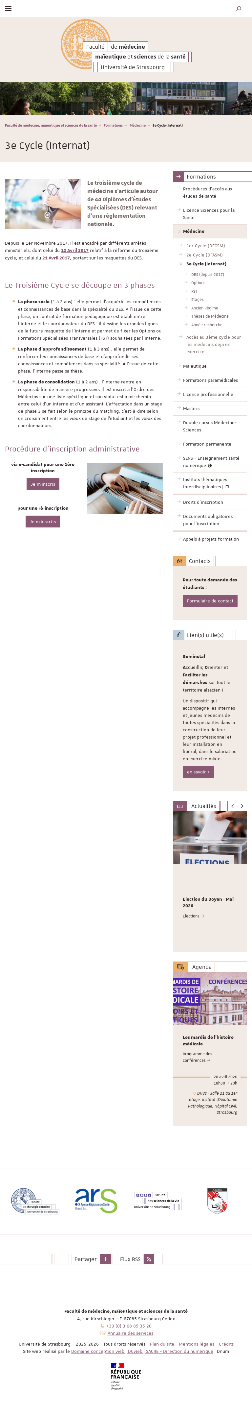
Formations (113, 125)
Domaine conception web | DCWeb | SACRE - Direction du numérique (142, 1351)
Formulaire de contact (210, 601)
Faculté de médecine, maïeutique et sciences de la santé (51, 125)
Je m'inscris (43, 484)
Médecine (138, 125)
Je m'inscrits (43, 521)
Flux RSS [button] (130, 1259)
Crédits (226, 1344)
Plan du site (162, 1344)
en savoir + (198, 772)
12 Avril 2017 (75, 251)
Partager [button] (85, 1259)
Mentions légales (196, 1344)
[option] (126, 98)
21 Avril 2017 (56, 258)
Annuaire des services (130, 1333)
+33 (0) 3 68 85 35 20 (129, 1326)
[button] (239, 8)
